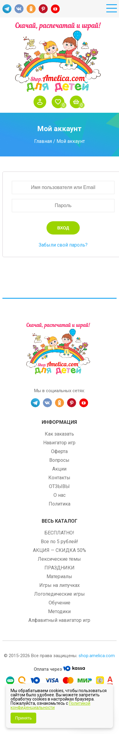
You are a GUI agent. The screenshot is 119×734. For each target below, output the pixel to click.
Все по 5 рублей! (59, 541)
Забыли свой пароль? (63, 245)
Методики (59, 611)
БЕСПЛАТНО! (59, 533)
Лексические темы (59, 559)
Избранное (59, 102)
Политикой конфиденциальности (50, 705)
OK (31, 8)
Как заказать (59, 434)
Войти (41, 102)
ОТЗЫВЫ (59, 486)
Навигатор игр (59, 443)
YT (55, 8)
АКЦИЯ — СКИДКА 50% (59, 550)
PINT (43, 8)
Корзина (77, 102)
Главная (43, 141)
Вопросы (59, 460)
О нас (59, 495)
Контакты (59, 477)
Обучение (59, 603)
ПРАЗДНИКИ (59, 568)
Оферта (59, 451)
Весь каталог (59, 521)
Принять (23, 718)
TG (6, 8)
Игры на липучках (59, 585)
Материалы (59, 576)
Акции (59, 469)
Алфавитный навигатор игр (59, 620)
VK (19, 8)
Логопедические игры (59, 594)
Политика (59, 504)
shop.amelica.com (97, 655)
